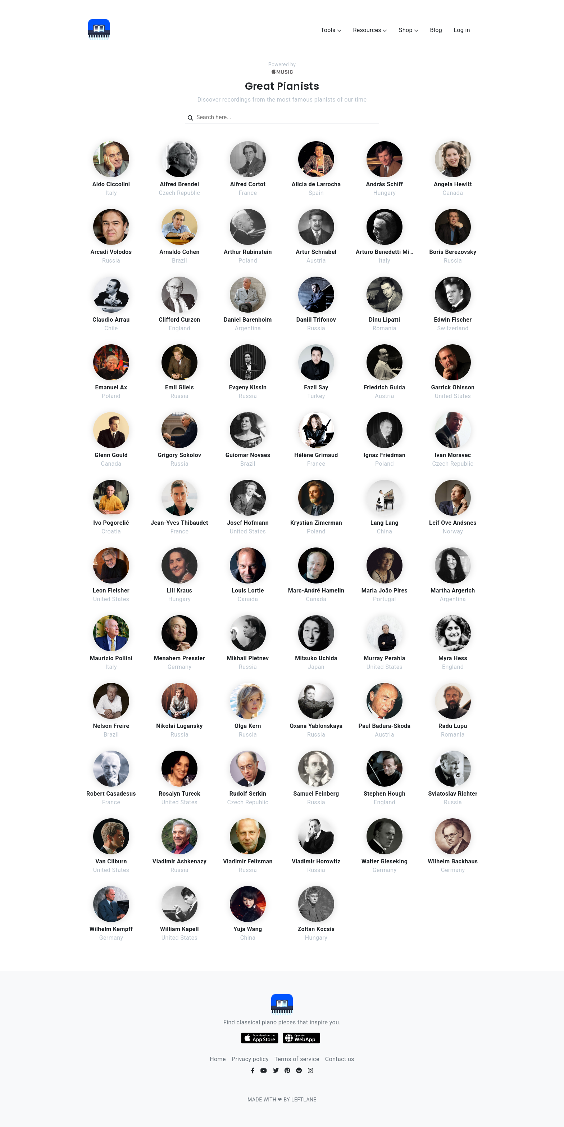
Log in (462, 30)
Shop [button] (409, 30)
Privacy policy (250, 1059)
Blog (436, 30)
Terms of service (296, 1059)
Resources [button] (370, 30)
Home (218, 1059)
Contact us (339, 1059)
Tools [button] (331, 30)
